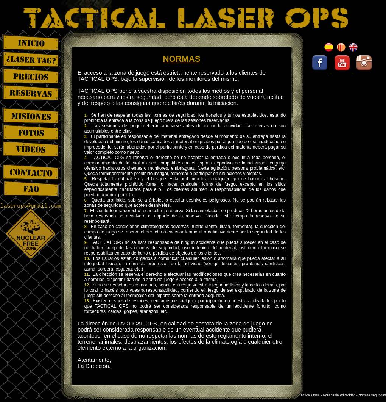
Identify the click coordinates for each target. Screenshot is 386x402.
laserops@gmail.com (30, 206)
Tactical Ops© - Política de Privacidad (327, 395)
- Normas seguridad (371, 395)
